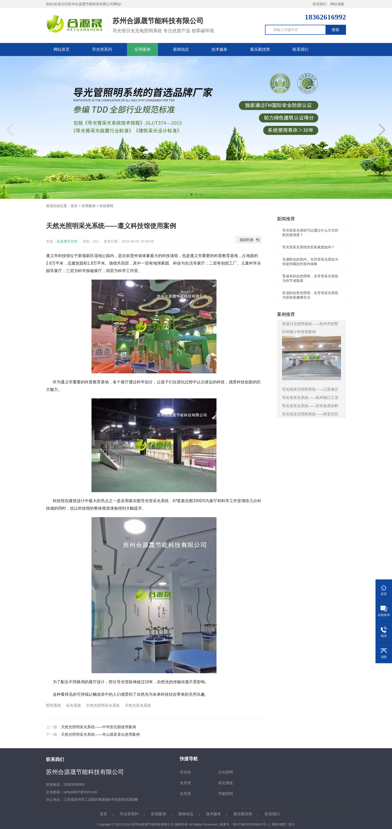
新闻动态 (181, 49)
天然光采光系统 (138, 705)
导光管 (185, 772)
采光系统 (73, 705)
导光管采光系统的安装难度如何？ (308, 247)
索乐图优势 (260, 49)
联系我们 (320, 4)
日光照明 (225, 772)
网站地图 (337, 4)
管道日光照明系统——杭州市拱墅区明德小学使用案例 (311, 351)
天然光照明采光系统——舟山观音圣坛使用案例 (100, 734)
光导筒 (185, 793)
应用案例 (142, 49)
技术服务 (220, 49)
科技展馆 (107, 206)
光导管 (185, 783)
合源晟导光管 (67, 241)
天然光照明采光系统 (103, 705)
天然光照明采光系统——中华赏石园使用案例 (98, 727)
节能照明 (225, 793)
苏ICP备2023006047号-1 (251, 824)
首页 (74, 206)
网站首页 (62, 49)
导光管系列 (102, 49)
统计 (291, 824)
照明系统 (53, 705)
